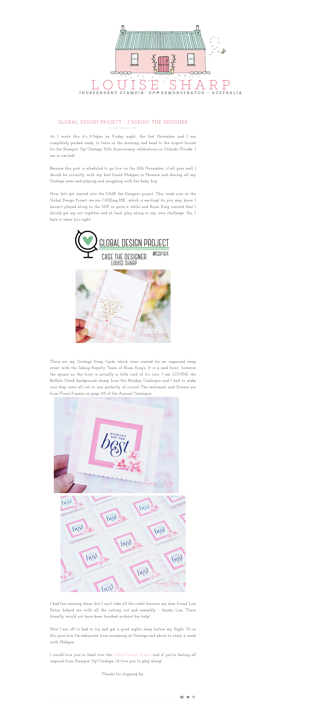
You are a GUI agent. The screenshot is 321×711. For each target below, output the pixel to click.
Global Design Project (132, 655)
